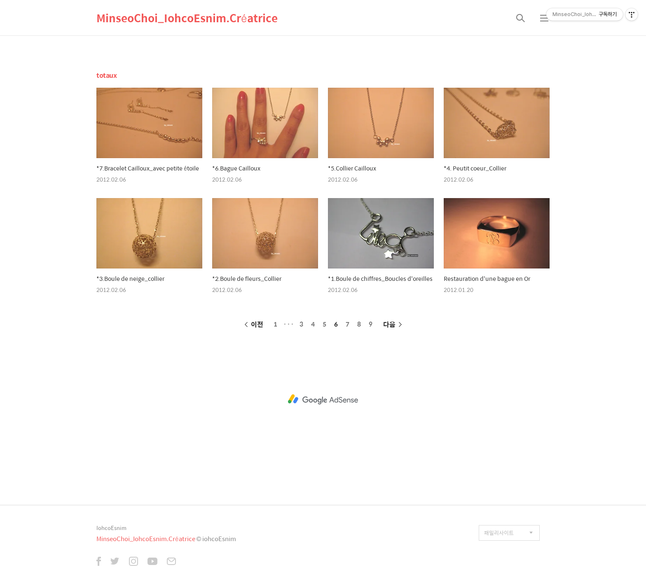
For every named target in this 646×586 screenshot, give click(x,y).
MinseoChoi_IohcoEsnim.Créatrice (187, 17)
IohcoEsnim (111, 527)
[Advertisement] (323, 399)
